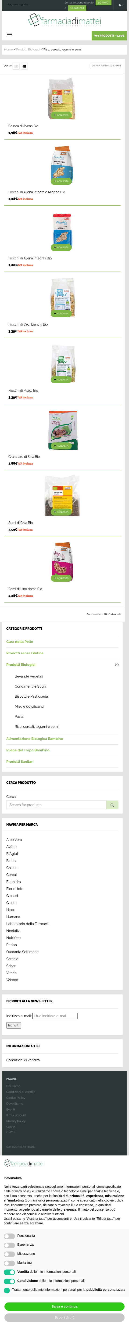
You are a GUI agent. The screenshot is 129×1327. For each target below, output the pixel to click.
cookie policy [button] (113, 1200)
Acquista (62, 115)
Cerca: (11, 797)
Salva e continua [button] (64, 1306)
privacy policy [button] (21, 1191)
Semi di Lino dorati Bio (25, 589)
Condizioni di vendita (23, 1060)
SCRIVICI (103, 2)
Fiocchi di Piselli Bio (23, 390)
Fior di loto (14, 889)
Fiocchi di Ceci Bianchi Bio (28, 324)
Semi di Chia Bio (20, 523)
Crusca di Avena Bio (23, 126)
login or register (18, 4)
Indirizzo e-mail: (19, 1016)
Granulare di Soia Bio (24, 457)
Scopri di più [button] (65, 1317)
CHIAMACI (77, 8)
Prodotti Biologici (28, 49)
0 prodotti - (109, 35)
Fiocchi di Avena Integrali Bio (30, 258)
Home (8, 49)
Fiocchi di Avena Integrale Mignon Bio (36, 192)
